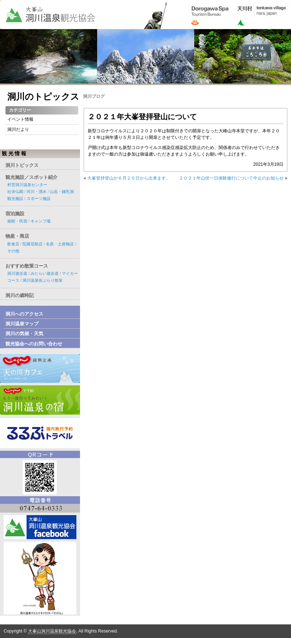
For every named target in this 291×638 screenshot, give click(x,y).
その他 (13, 251)
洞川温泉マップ (22, 323)
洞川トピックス (22, 165)
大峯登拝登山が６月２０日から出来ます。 (128, 178)
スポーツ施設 (39, 198)
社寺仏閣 (15, 191)
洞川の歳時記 (19, 295)
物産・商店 (17, 236)
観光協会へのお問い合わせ (33, 343)
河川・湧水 (37, 191)
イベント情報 (20, 119)
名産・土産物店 (60, 244)
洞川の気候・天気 (24, 333)
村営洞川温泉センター (27, 184)
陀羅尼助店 (33, 244)
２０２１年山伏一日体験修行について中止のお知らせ (231, 178)
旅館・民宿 (17, 221)
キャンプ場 (41, 221)
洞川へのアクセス (24, 314)
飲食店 (13, 244)
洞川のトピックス (43, 96)
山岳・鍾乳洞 (62, 191)
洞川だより (18, 129)
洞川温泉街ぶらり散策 (43, 280)
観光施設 (15, 198)
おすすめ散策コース (26, 266)
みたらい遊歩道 (45, 273)
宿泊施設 (14, 213)
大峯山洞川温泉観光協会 (52, 631)
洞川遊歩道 (17, 273)
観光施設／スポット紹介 (31, 177)
